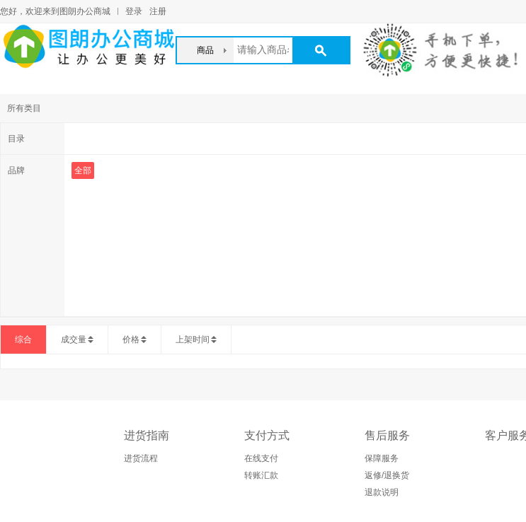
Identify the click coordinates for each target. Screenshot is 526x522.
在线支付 (261, 458)
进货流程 (141, 458)
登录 (133, 11)
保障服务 (382, 458)
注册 (157, 11)
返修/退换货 (387, 475)
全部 (82, 170)
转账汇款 (261, 475)
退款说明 (382, 492)
